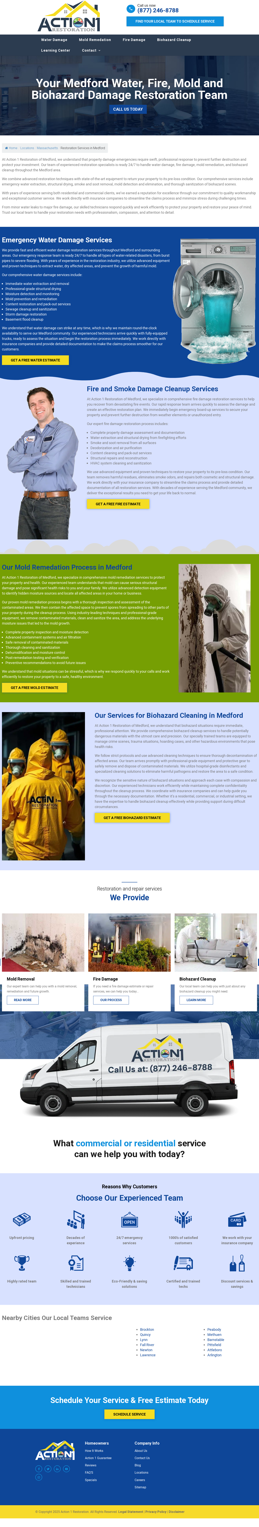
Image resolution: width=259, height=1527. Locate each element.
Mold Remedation (95, 44)
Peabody (214, 1333)
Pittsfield (214, 1348)
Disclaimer (177, 1516)
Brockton (147, 1333)
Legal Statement (130, 1516)
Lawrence (148, 1358)
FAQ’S (89, 1476)
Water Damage (54, 44)
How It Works (94, 1454)
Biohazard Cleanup (174, 44)
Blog (138, 1469)
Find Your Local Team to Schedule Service (175, 21)
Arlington (214, 1358)
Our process (197, 1004)
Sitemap (140, 1491)
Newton (146, 1353)
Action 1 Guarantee (98, 1462)
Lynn (144, 1343)
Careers (140, 1484)
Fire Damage (134, 44)
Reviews (90, 1469)
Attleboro (214, 1353)
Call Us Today (128, 113)
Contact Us (142, 1462)
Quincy (145, 1338)
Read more (109, 1004)
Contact (89, 54)
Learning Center (55, 54)
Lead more (22, 1004)
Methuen (214, 1338)
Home (11, 152)
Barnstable (215, 1343)
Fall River (147, 1348)
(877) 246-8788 (158, 10)
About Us (141, 1454)
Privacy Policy (155, 1516)
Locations (141, 1476)
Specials (91, 1484)
